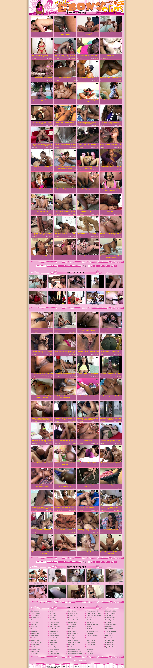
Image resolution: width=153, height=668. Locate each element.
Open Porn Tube (110, 647)
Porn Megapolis (110, 620)
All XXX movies (95, 288)
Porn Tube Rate (54, 622)
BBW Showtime (72, 633)
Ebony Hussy (72, 611)
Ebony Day (53, 647)
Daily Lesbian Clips (74, 642)
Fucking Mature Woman (94, 615)
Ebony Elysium (54, 649)
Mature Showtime (110, 613)
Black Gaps (53, 640)
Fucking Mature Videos (94, 613)
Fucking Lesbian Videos (75, 653)
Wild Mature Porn (110, 631)
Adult (51, 611)
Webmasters (82, 660)
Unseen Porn (38, 598)
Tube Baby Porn (54, 635)
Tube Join (114, 288)
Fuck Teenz (90, 620)
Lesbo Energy (91, 640)
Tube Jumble (38, 288)
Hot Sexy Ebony (73, 618)
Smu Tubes (53, 633)
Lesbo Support (91, 644)
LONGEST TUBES (64, 266)
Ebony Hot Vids (54, 653)
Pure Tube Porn (54, 624)
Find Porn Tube (109, 644)
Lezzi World (90, 653)
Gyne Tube (53, 618)
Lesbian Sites (90, 638)
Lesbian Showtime (92, 635)
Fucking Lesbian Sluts (74, 651)
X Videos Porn (109, 640)
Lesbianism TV (91, 633)
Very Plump (108, 626)
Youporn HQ (95, 598)
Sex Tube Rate (54, 629)
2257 (75, 660)
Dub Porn (76, 304)
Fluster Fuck (95, 304)
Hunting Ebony (72, 622)
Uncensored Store (114, 582)
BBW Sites (71, 635)
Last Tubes (114, 304)
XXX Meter (108, 633)
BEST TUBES (41, 266)
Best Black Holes (54, 638)
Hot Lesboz (90, 629)
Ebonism (52, 644)
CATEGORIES (76, 266)
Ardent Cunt (38, 304)
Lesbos (89, 647)
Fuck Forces (57, 582)
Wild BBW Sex (109, 629)
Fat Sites (70, 647)
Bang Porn (57, 304)
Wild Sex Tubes (76, 598)
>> (115, 266)
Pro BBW (108, 622)
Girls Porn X (109, 635)
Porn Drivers (76, 582)
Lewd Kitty (90, 649)
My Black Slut (72, 624)
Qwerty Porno (95, 582)
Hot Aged (89, 626)
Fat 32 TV (71, 644)
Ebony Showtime (73, 613)
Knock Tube (53, 620)
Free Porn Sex (109, 642)
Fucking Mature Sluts (93, 611)
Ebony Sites (71, 615)
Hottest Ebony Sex (73, 620)
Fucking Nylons (91, 618)
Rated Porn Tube (55, 626)
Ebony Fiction (54, 651)
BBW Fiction (72, 629)
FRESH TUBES (52, 266)
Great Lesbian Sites (92, 624)
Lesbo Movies (91, 642)
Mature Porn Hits (110, 611)
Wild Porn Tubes (57, 598)
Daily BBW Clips (73, 640)
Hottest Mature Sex (92, 631)
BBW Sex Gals (72, 631)
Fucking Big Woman (74, 649)
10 (112, 266)
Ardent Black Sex (57, 288)
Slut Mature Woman (111, 624)
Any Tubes (53, 613)
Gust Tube (53, 615)
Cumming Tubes (73, 638)
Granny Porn (91, 622)
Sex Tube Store (54, 631)
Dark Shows (53, 642)
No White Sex (72, 626)
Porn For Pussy (109, 638)
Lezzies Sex (90, 651)
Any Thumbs (76, 288)
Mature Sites (109, 615)
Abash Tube (114, 598)
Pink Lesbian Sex (110, 618)
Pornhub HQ (38, 582)
